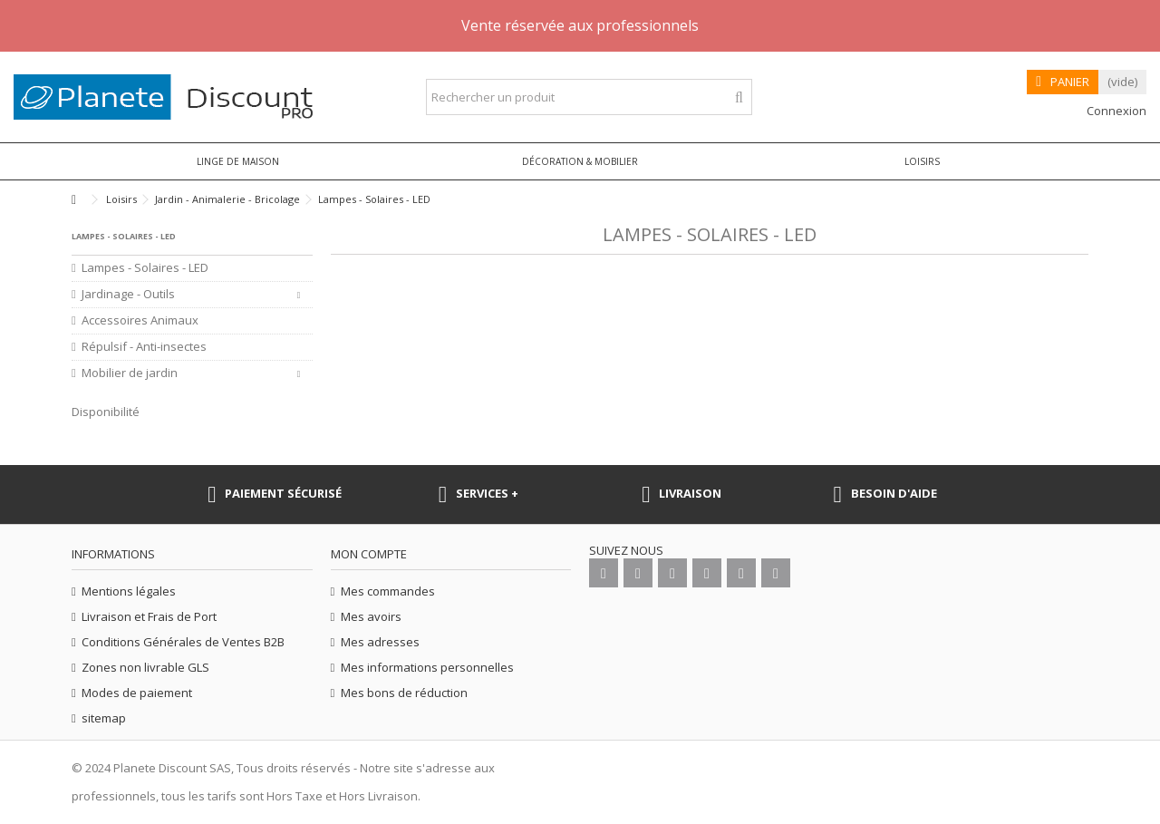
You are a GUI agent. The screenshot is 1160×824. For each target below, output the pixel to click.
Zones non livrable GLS (145, 667)
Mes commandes (388, 591)
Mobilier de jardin (130, 373)
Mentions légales (129, 591)
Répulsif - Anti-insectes (144, 346)
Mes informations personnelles (427, 667)
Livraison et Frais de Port (149, 617)
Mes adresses (380, 642)
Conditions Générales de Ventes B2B (183, 642)
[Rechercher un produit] (739, 97)
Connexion (1115, 110)
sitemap (104, 718)
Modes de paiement (137, 693)
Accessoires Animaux (140, 320)
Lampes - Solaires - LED (145, 268)
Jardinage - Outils (128, 294)
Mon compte (369, 554)
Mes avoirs (371, 617)
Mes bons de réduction (404, 693)
